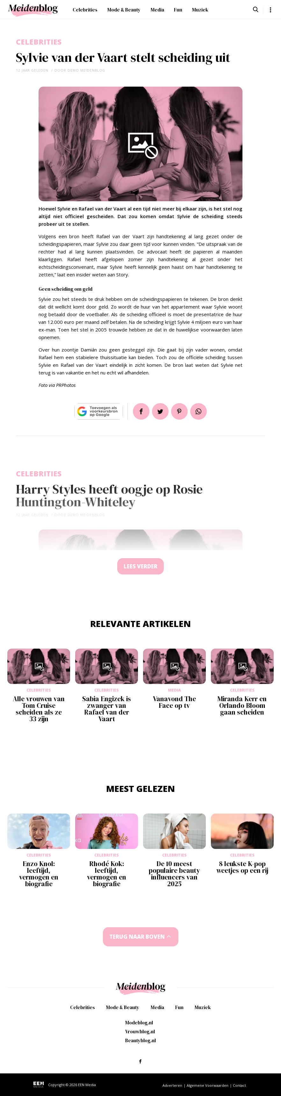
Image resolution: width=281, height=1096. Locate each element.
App (198, 411)
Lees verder (140, 566)
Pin (179, 411)
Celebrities (85, 9)
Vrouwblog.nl (140, 1031)
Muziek (200, 9)
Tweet (160, 411)
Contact (239, 1085)
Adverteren (172, 1085)
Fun (178, 9)
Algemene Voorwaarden (207, 1085)
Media (157, 9)
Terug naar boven (137, 936)
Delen (141, 411)
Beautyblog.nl (140, 1040)
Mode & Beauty (123, 9)
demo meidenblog (86, 70)
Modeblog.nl (139, 1022)
